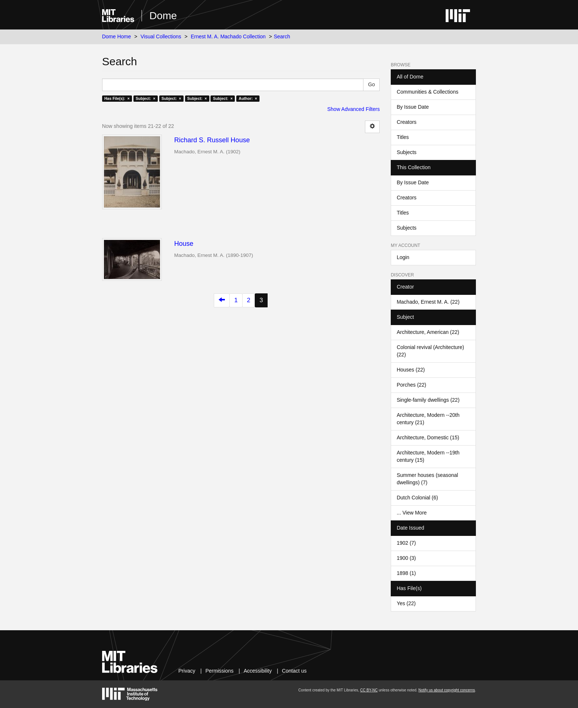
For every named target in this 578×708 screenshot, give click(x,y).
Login (403, 257)
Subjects (407, 152)
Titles (403, 137)
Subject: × (145, 98)
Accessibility (258, 671)
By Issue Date (413, 107)
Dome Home (116, 36)
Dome (163, 15)
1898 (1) (406, 573)
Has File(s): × (117, 98)
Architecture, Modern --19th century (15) (428, 456)
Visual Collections (160, 36)
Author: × (248, 98)
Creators (407, 122)
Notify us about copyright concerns (446, 690)
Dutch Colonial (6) (417, 498)
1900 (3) (406, 558)
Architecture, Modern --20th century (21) (428, 418)
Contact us (294, 671)
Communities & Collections (427, 92)
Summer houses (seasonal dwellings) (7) (427, 478)
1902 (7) (406, 543)
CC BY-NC (368, 690)
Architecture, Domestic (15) (428, 437)
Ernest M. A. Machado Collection (228, 36)
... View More (411, 513)
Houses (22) (411, 370)
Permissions (219, 671)
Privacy (186, 671)
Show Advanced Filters (353, 109)
